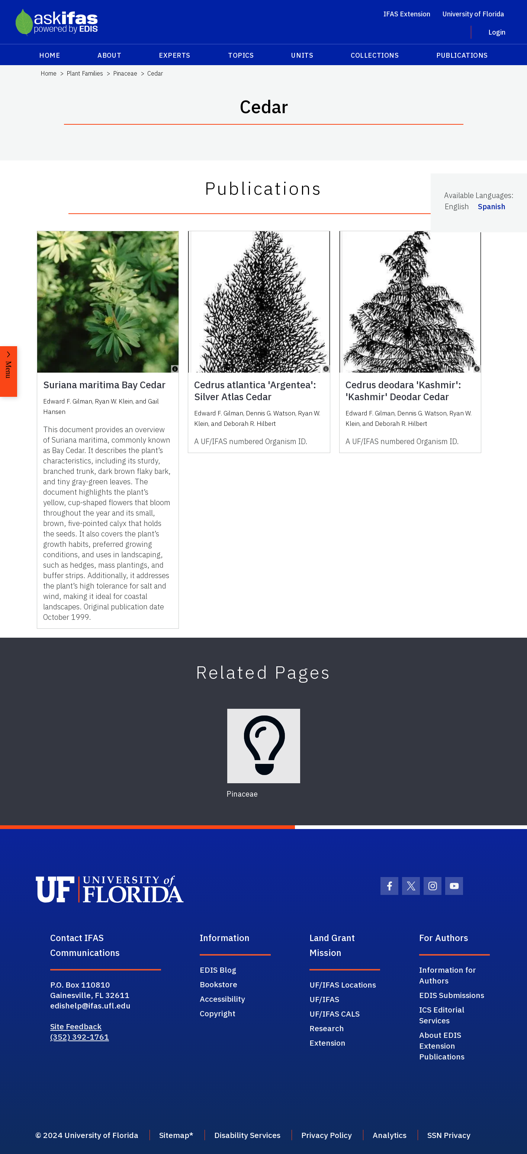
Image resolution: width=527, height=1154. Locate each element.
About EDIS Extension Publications (442, 1046)
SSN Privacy (448, 1135)
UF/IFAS (324, 999)
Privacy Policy (326, 1135)
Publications (462, 55)
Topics (241, 55)
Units (302, 55)
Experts (174, 55)
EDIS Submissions (451, 995)
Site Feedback (76, 1026)
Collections (375, 55)
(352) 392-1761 (79, 1037)
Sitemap (174, 1135)
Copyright (217, 1013)
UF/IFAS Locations (342, 984)
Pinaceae (125, 73)
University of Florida (473, 14)
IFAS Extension (406, 14)
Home (49, 55)
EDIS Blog (218, 970)
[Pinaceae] (263, 746)
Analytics (390, 1135)
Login (496, 32)
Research (326, 1028)
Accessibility (222, 999)
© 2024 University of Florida (86, 1135)
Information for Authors (447, 975)
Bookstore (218, 984)
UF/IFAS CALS (334, 1013)
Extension (327, 1042)
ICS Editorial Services (442, 1015)
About (109, 55)
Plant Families (85, 73)
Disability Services (247, 1135)
